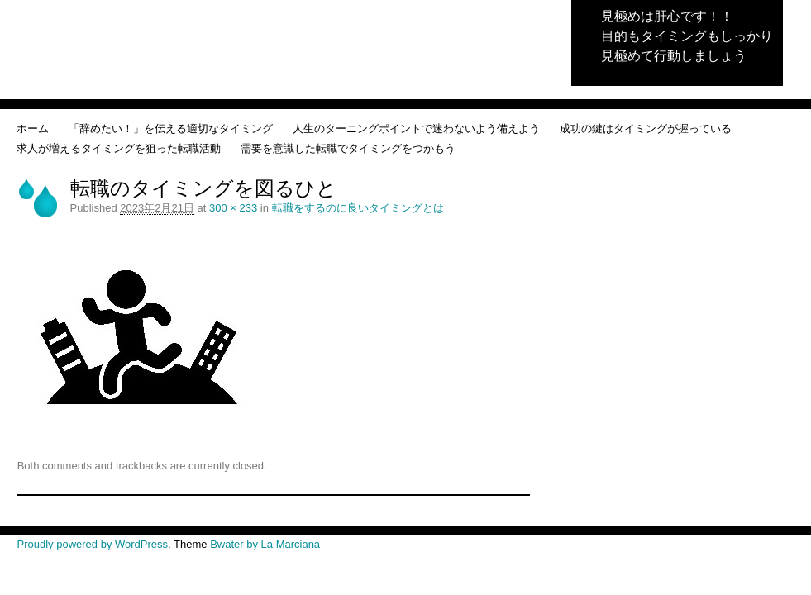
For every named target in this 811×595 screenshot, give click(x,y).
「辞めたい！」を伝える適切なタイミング (171, 128)
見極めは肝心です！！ (667, 16)
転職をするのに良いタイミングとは (358, 208)
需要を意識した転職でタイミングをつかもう (348, 148)
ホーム (33, 128)
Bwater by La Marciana (265, 544)
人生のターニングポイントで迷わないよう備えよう (416, 128)
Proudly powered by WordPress (93, 544)
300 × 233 (233, 208)
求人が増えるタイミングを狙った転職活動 (119, 148)
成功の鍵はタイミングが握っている (646, 128)
